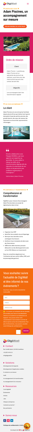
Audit (4, 375)
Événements (6, 392)
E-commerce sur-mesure (9, 372)
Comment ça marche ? (9, 405)
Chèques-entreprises (9, 402)
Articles (5, 395)
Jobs (4, 398)
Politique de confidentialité (11, 425)
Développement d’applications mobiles (13, 369)
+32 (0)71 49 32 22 (7, 352)
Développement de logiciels (10, 366)
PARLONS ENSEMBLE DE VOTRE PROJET (15, 26)
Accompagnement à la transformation (13, 378)
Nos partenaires (7, 408)
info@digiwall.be (7, 355)
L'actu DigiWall (7, 389)
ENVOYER (25, 331)
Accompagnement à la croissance (12, 381)
